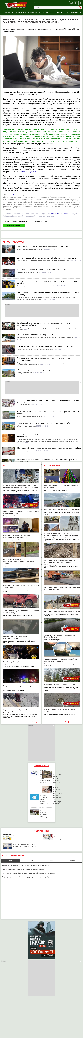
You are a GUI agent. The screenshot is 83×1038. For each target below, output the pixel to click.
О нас (36, 3)
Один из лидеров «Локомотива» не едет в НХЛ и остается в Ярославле (46, 258)
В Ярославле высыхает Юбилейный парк (59, 685)
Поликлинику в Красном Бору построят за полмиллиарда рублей (44, 423)
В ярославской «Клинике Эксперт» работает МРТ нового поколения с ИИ (26, 845)
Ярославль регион (19, 12)
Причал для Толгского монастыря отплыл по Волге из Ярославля (61, 636)
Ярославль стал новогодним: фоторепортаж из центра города (62, 487)
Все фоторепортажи (72, 722)
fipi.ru (37, 172)
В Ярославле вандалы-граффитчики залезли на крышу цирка (21, 586)
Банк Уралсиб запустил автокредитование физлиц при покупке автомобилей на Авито (43, 324)
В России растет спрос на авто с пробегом (35, 335)
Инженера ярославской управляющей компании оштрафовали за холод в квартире (48, 401)
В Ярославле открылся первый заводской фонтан (43, 815)
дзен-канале (68, 214)
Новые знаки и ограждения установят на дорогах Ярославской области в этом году (48, 294)
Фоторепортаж (48, 12)
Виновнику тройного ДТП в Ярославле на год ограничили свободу (45, 346)
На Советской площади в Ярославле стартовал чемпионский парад (21, 512)
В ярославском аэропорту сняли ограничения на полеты (41, 611)
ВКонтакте (53, 214)
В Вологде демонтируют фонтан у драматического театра (41, 483)
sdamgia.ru (30, 172)
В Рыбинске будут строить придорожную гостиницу (39, 370)
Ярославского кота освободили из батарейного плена (16, 637)
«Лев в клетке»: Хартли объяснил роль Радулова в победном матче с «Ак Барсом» (29, 873)
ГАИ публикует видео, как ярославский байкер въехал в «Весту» (21, 612)
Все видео (35, 722)
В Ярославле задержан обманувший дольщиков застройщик (42, 246)
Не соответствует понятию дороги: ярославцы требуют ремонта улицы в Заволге (48, 412)
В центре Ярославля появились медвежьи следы (60, 711)
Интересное (41, 765)
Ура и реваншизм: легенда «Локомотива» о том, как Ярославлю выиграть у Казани (66, 837)
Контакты (54, 3)
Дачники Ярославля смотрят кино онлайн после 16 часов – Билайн (24, 836)
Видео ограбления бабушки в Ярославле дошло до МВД (18, 711)
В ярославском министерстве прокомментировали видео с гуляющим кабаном (18, 561)
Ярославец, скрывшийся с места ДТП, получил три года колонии (44, 269)
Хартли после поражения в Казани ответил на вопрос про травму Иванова (26, 865)
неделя (31, 860)
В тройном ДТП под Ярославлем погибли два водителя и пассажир (20, 663)
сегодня (72, 860)
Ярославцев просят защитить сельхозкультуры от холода (41, 495)
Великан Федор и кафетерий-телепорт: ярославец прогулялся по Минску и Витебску (61, 534)
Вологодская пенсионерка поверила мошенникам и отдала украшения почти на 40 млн (47, 461)
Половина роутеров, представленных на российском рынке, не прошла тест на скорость (47, 359)
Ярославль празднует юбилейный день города (62, 510)
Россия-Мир (5, 12)
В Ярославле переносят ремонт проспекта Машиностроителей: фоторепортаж (60, 561)
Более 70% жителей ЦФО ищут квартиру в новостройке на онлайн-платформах (45, 436)
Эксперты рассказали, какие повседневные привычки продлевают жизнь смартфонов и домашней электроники (57, 796)
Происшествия (76, 12)
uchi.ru (22, 172)
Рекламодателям (44, 3)
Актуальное (41, 830)
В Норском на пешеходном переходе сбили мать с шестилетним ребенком (20, 687)
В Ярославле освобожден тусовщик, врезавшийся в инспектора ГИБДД (17, 536)
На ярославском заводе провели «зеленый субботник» (57, 777)
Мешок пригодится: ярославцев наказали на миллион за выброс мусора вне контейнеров (20, 487)
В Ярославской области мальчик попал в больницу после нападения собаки (49, 448)
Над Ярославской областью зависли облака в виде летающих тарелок (61, 660)
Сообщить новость (14, 225)
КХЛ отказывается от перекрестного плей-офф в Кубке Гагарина (23, 869)
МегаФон (12, 195)
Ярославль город (34, 12)
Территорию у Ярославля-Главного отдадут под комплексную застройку (25, 877)
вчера (51, 860)
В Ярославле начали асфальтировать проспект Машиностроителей (62, 588)
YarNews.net (23, 221)
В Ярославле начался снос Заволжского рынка (62, 611)
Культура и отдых (62, 12)
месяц (10, 860)
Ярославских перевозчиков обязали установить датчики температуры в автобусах (47, 282)
